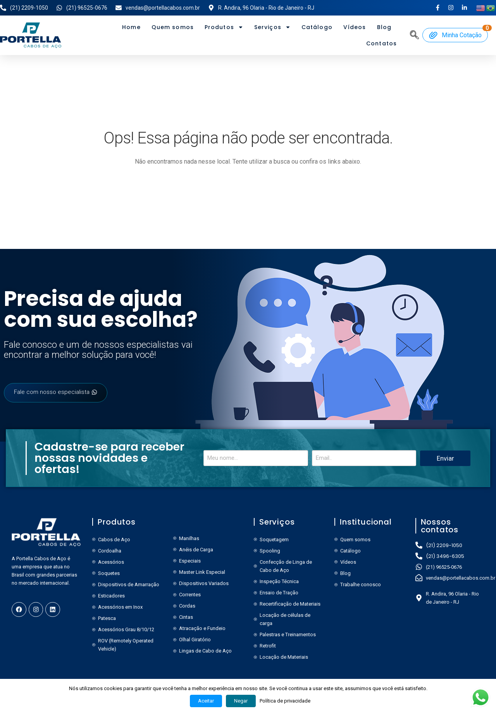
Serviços (272, 27)
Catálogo (316, 27)
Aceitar (206, 701)
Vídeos (354, 27)
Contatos (381, 43)
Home (131, 27)
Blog (384, 27)
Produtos (224, 27)
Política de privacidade (285, 701)
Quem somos (173, 27)
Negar (241, 701)
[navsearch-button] (414, 34)
